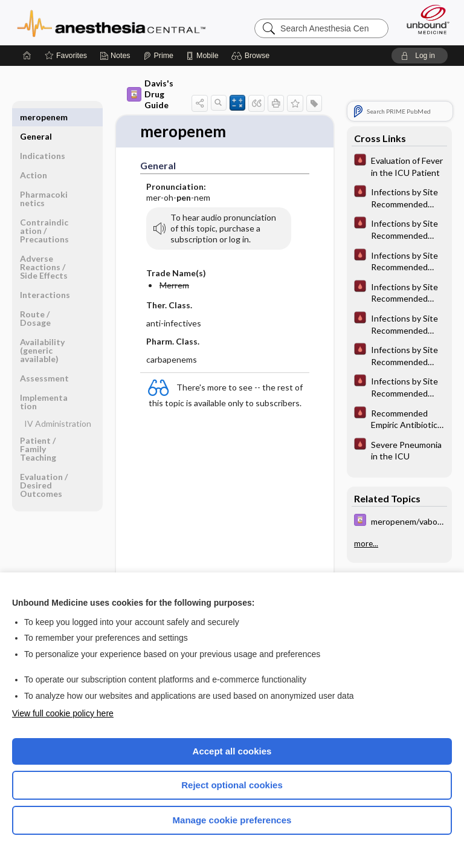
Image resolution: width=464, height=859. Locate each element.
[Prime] (158, 55)
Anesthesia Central (111, 22)
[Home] (27, 55)
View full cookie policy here (63, 713)
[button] (252, 55)
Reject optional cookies (232, 785)
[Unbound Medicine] (424, 19)
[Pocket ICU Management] (399, 165)
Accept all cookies (232, 751)
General (36, 117)
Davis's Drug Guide (150, 94)
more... (366, 543)
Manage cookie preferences (232, 820)
